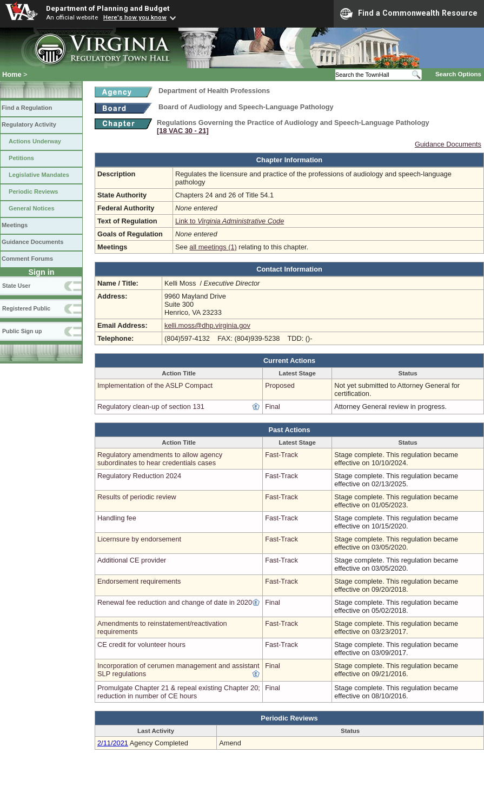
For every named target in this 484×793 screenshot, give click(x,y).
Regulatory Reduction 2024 (139, 476)
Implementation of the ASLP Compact (155, 385)
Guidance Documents (32, 242)
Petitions (21, 158)
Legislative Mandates (39, 174)
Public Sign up (22, 331)
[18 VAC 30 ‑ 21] (183, 131)
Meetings (15, 225)
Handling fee (116, 518)
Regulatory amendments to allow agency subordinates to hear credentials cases (159, 459)
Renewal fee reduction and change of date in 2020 (174, 602)
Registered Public (26, 308)
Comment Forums (27, 258)
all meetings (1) (212, 247)
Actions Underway (35, 141)
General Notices (32, 208)
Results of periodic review (136, 497)
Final (272, 406)
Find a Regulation (27, 107)
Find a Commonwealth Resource (409, 13)
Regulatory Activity (29, 124)
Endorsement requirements (139, 581)
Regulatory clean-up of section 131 (150, 406)
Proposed (280, 385)
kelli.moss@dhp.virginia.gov (207, 325)
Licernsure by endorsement (139, 539)
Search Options (458, 74)
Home (12, 74)
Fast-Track (281, 455)
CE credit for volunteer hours (141, 644)
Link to (229, 221)
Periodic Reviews (33, 191)
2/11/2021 (112, 743)
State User (16, 285)
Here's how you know (135, 17)
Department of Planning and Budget (107, 8)
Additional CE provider (131, 560)
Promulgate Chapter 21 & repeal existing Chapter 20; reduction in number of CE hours (178, 692)
